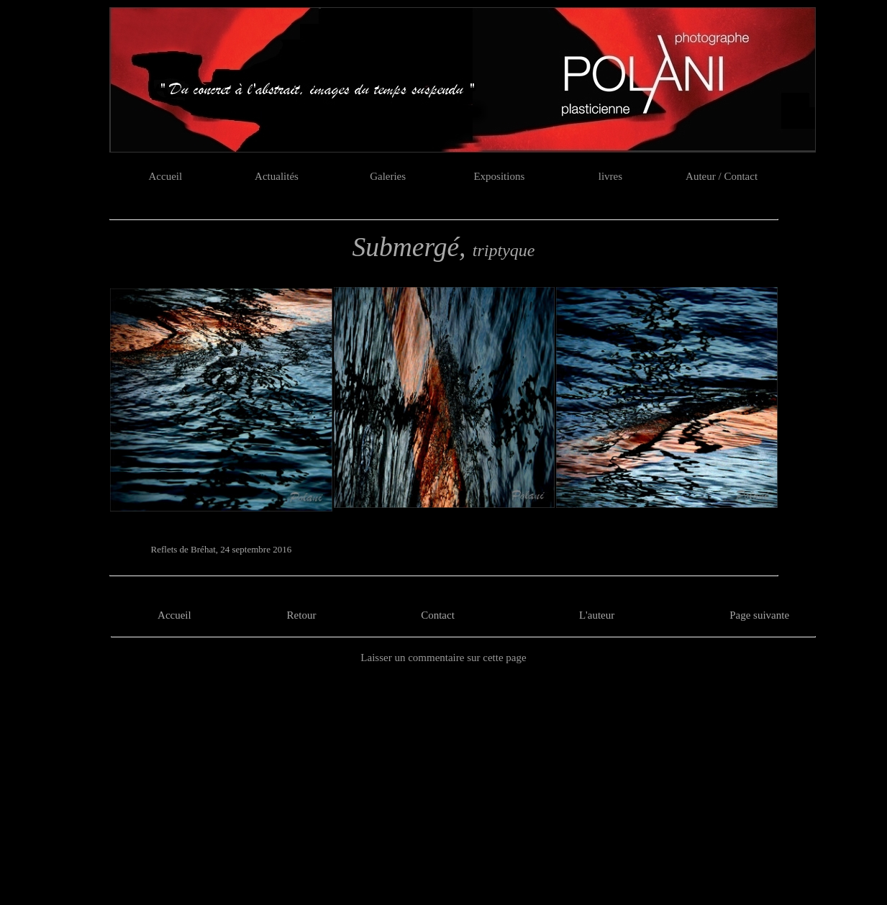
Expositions (498, 176)
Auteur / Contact (722, 176)
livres (610, 176)
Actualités (277, 176)
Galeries (388, 176)
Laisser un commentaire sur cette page (443, 657)
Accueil (166, 176)
